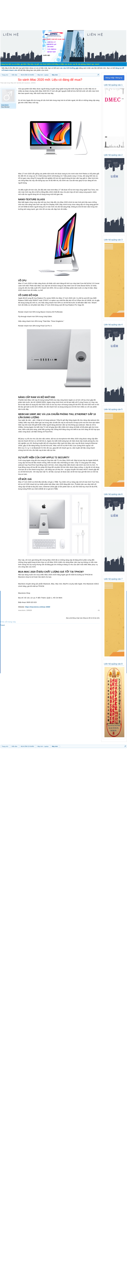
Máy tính (13, 83)
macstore (27, 83)
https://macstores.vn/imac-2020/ (37, 607)
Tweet (2, 625)
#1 (99, 610)
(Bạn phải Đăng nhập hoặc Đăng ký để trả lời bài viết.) (83, 618)
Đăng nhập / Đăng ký (114, 78)
